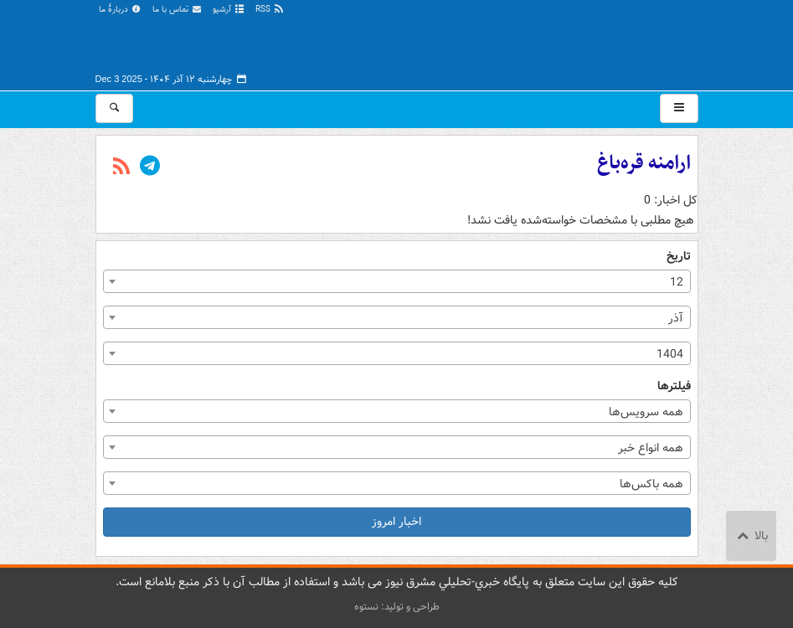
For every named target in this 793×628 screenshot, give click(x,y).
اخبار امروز (396, 521)
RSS (270, 9)
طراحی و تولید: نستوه (397, 607)
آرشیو (229, 9)
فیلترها (674, 386)
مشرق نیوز (572, 42)
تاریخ (679, 256)
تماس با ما (177, 9)
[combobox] (397, 281)
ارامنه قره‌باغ (644, 163)
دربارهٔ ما (120, 9)
